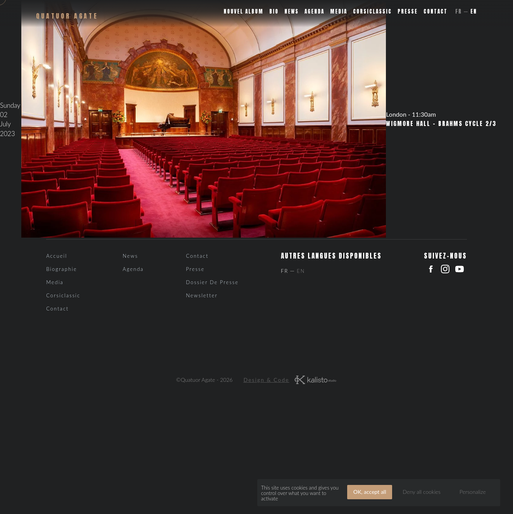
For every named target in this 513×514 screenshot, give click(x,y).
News (291, 11)
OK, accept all (369, 491)
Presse (408, 11)
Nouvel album (243, 11)
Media (338, 11)
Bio (274, 11)
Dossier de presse (212, 282)
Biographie (61, 269)
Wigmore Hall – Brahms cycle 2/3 (441, 124)
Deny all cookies (422, 491)
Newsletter (202, 295)
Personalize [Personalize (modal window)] (473, 491)
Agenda (314, 11)
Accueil (56, 256)
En (473, 11)
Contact (435, 11)
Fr (458, 11)
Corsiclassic (372, 11)
